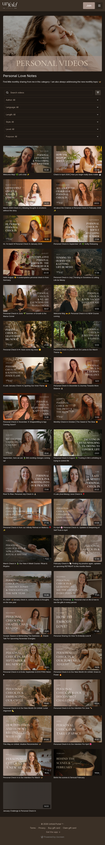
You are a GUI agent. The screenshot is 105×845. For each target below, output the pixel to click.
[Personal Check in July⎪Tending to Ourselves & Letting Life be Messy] (78, 279)
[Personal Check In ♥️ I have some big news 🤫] (27, 349)
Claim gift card (69, 828)
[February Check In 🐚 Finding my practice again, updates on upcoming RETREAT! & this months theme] (78, 565)
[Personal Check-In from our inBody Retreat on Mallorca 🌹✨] (27, 529)
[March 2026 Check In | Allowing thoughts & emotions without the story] (27, 209)
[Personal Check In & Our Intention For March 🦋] (27, 777)
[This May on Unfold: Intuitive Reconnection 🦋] (27, 744)
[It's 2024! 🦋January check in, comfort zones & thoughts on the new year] (27, 601)
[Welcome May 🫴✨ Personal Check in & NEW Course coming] (78, 315)
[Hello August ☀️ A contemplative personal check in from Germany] (27, 279)
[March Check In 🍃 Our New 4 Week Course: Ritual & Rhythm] (27, 565)
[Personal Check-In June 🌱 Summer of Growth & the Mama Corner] (27, 315)
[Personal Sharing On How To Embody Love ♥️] (78, 636)
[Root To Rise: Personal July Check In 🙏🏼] (27, 494)
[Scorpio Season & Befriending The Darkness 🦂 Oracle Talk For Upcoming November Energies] (27, 637)
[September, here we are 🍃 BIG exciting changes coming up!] (27, 459)
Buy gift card (54, 828)
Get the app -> (53, 832)
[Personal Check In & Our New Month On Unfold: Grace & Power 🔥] (78, 673)
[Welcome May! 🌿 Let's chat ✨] (27, 174)
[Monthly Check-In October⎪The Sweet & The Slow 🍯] (78, 422)
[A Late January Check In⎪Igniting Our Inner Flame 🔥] (27, 385)
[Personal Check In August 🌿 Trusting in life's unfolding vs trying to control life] (78, 459)
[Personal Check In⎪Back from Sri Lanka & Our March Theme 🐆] (78, 351)
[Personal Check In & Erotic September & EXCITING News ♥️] (27, 673)
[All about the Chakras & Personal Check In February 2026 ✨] (78, 209)
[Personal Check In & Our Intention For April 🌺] (78, 744)
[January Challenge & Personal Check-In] (27, 811)
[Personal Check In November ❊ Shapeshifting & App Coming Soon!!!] (27, 423)
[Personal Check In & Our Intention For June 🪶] (78, 708)
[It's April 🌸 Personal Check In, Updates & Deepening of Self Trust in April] (78, 529)
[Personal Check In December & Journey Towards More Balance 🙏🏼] (78, 387)
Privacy (42, 828)
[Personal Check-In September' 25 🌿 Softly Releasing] (78, 244)
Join (88, 5)
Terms (33, 828)
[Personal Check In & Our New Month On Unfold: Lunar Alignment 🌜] (27, 709)
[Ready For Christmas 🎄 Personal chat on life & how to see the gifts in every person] (78, 601)
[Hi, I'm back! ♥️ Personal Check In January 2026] (27, 244)
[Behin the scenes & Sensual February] (78, 777)
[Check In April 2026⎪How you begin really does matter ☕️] (78, 174)
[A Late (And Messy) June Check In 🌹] (78, 494)
